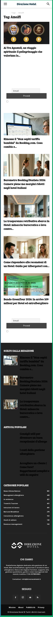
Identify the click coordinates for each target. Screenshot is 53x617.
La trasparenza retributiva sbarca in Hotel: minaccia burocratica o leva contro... (26, 225)
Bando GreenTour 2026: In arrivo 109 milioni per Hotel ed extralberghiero (26, 301)
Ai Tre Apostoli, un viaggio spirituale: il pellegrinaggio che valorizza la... (23, 51)
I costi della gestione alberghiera (32, 452)
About (21, 607)
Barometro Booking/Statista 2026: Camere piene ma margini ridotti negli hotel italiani (25, 184)
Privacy (41, 607)
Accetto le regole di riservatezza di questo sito (26, 102)
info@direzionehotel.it (31, 579)
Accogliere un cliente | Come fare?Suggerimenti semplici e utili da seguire (34, 469)
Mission (12, 607)
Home (6, 13)
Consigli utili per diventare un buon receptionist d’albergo (33, 437)
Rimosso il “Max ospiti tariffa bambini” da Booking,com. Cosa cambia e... (23, 143)
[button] (5, 4)
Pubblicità (30, 607)
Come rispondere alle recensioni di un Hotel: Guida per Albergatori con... (26, 264)
